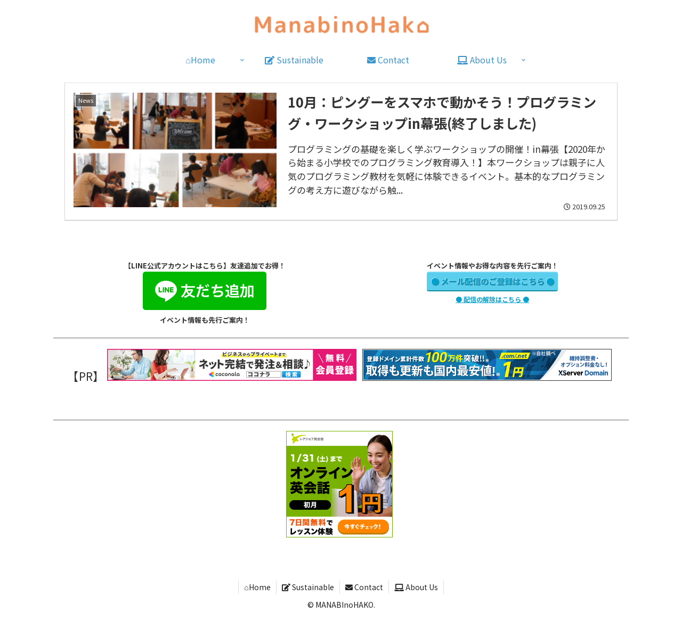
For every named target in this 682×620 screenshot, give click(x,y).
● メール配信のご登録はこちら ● (492, 281)
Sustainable (308, 587)
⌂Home (257, 587)
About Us (416, 587)
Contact (364, 587)
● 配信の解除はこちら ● (492, 299)
